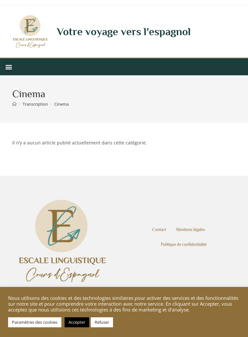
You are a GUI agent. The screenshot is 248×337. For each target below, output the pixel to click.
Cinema (61, 104)
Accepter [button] (76, 322)
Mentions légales (190, 229)
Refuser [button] (102, 322)
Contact (159, 229)
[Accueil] (14, 104)
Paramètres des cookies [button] (34, 322)
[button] (8, 66)
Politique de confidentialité (184, 244)
